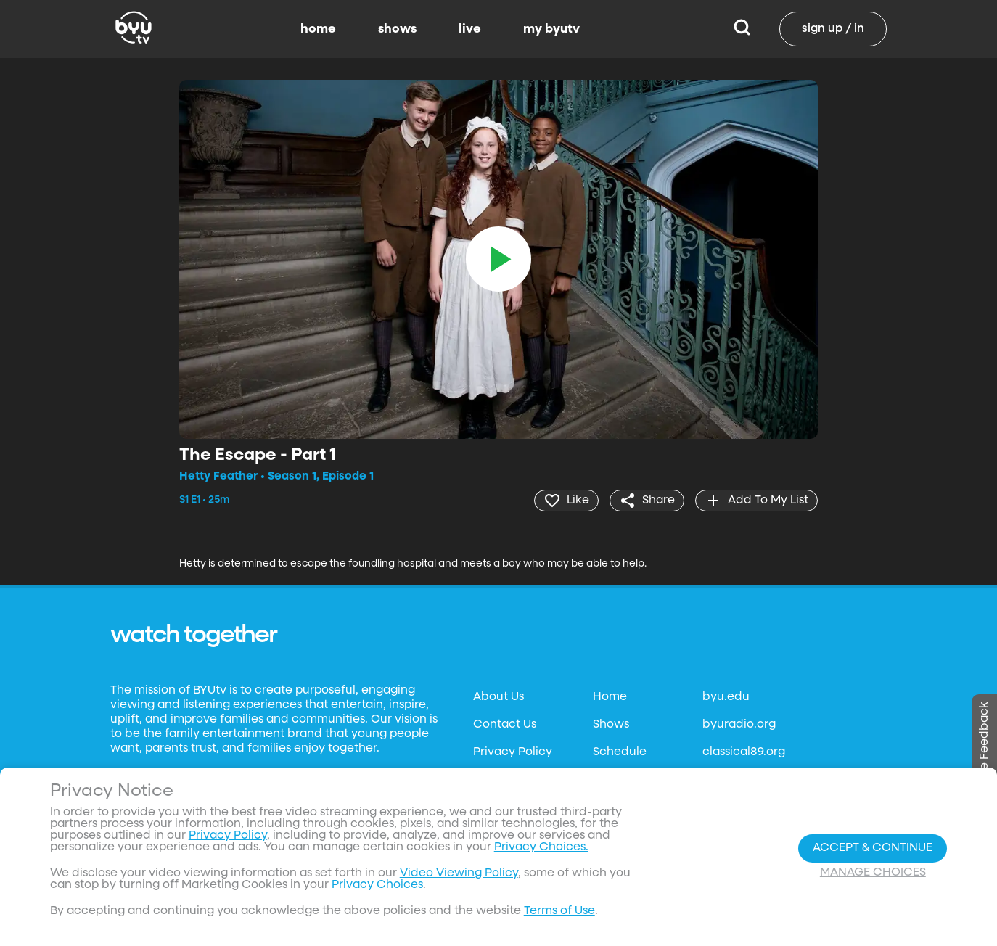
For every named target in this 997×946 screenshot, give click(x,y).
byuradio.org (739, 725)
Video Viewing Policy (459, 873)
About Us (498, 697)
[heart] (566, 500)
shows (397, 29)
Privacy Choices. (541, 847)
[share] (647, 500)
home (318, 29)
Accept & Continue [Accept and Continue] (872, 848)
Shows (611, 725)
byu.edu (726, 697)
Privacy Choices (377, 885)
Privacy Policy (512, 752)
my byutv (551, 29)
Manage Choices (873, 873)
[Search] (742, 29)
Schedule (620, 752)
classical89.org (743, 752)
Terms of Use (559, 911)
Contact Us (504, 725)
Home (610, 697)
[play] (498, 259)
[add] (756, 500)
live (470, 29)
